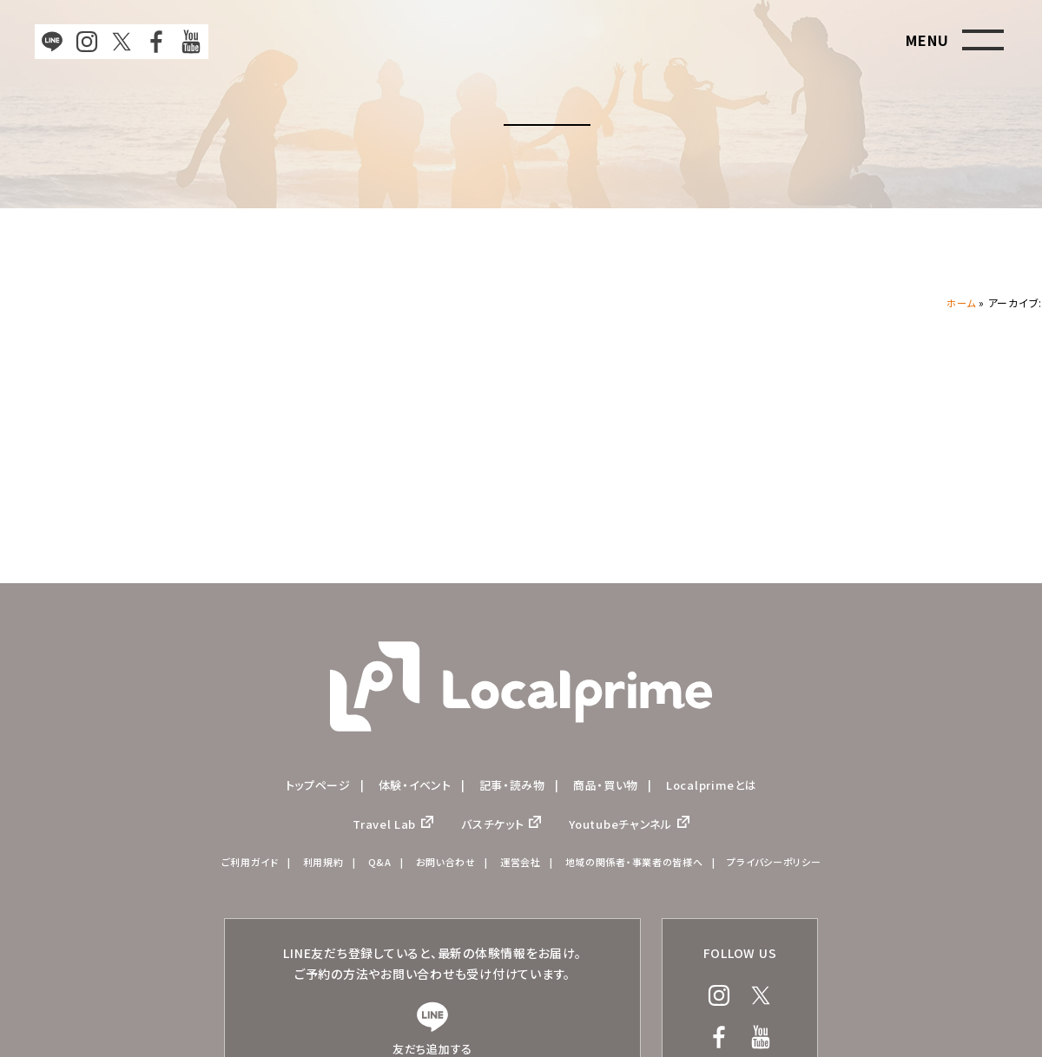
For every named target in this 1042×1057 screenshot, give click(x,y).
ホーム (959, 302)
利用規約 (310, 868)
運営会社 (518, 868)
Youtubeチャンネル (626, 827)
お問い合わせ (439, 868)
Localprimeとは (720, 785)
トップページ (309, 785)
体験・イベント (410, 785)
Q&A (369, 868)
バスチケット (489, 827)
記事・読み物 (512, 785)
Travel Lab (375, 827)
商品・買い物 (611, 785)
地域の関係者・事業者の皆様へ (639, 868)
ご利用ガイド (232, 868)
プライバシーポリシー (789, 868)
